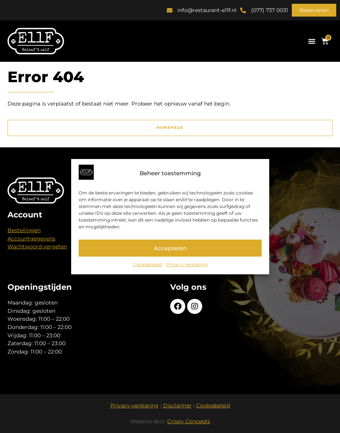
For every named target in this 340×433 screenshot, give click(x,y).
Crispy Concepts (188, 421)
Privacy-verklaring (186, 264)
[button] (314, 10)
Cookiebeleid (147, 264)
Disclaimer (177, 405)
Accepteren (170, 248)
